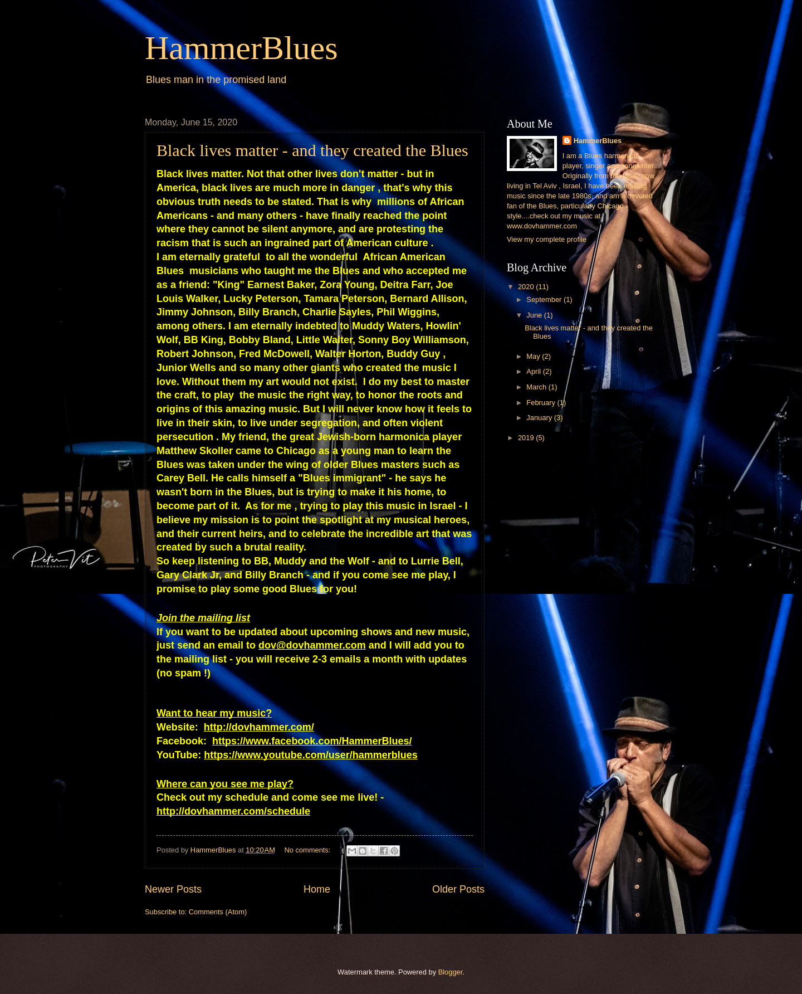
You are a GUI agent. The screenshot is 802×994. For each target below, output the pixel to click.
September (545, 299)
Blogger (450, 972)
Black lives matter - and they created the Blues (312, 150)
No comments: (308, 850)
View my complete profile (546, 239)
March (537, 387)
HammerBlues (241, 48)
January (540, 417)
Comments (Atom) (218, 912)
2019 (527, 437)
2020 (527, 286)
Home (317, 889)
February (541, 402)
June (535, 315)
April (534, 371)
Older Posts (458, 889)
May (534, 356)
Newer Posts (173, 889)
